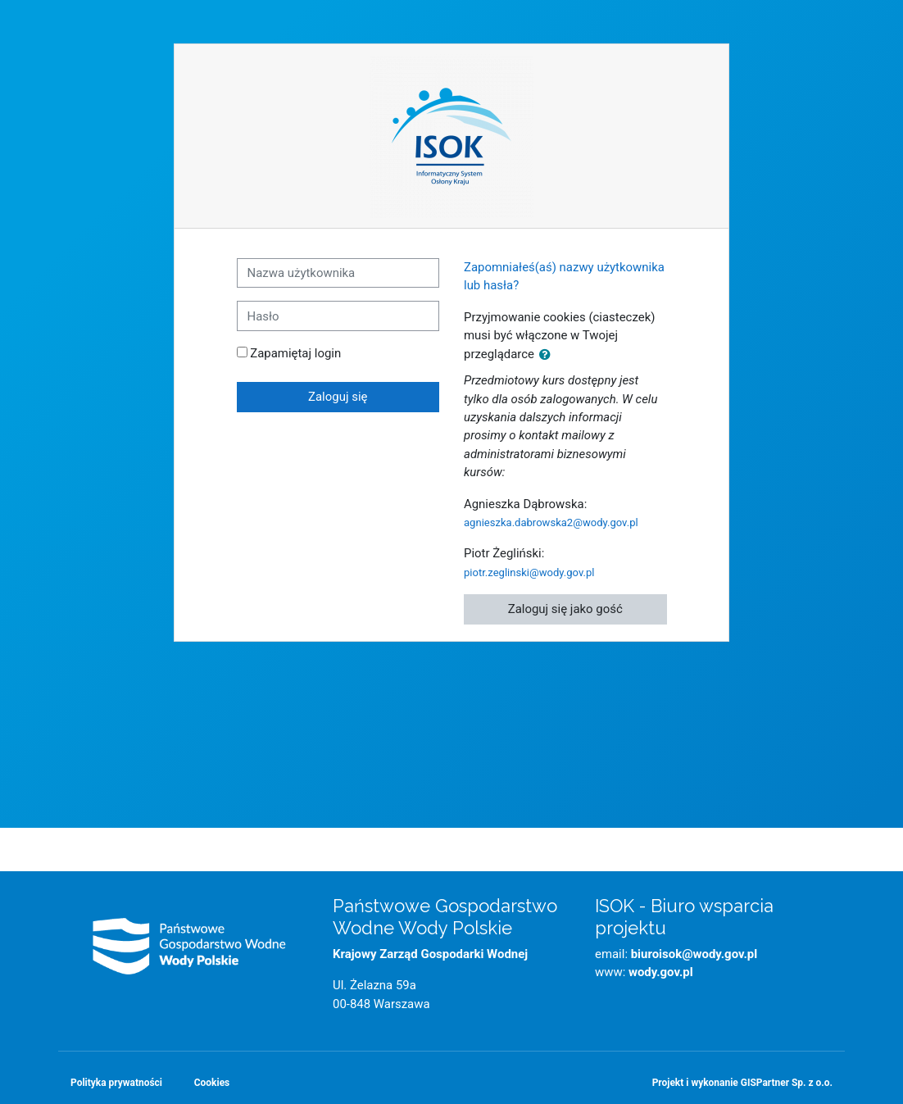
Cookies (211, 1082)
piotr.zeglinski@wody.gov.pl (529, 572)
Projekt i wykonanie (742, 1082)
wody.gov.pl (660, 972)
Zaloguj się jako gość (565, 609)
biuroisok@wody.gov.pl (694, 954)
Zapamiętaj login (295, 353)
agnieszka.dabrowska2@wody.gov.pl (551, 522)
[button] (548, 355)
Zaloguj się (337, 396)
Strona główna (452, 836)
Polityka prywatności (116, 1082)
